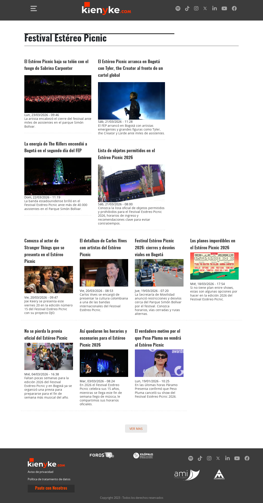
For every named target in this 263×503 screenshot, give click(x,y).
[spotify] (177, 9)
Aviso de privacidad (40, 472)
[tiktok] (187, 9)
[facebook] (234, 9)
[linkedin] (214, 9)
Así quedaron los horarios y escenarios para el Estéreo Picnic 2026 (103, 338)
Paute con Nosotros (51, 488)
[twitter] (205, 9)
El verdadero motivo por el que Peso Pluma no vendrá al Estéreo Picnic (158, 338)
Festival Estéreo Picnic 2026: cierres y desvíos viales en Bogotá (155, 248)
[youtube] (224, 9)
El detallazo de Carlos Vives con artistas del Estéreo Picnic (103, 248)
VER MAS (136, 428)
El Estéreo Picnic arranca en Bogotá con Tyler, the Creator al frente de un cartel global (130, 69)
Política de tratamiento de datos (49, 479)
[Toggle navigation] (34, 8)
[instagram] (196, 9)
